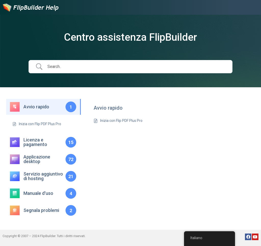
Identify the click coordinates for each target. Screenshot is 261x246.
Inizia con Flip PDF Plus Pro (121, 121)
